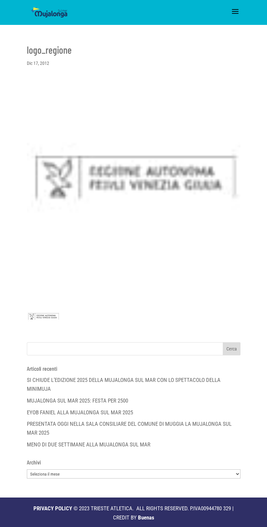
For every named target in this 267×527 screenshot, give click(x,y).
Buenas (146, 517)
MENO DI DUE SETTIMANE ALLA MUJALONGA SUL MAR (88, 444)
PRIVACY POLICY (52, 508)
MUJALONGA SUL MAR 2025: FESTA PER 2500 (77, 400)
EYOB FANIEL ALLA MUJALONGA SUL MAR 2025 (80, 412)
